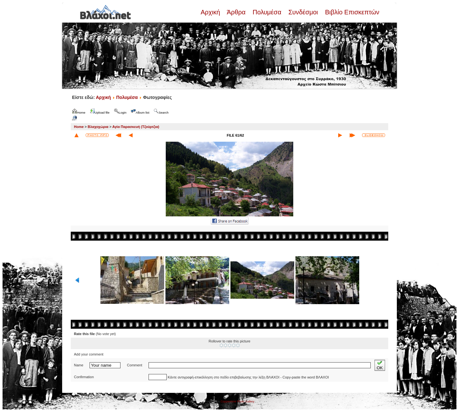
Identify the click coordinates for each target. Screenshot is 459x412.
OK (380, 365)
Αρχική (211, 12)
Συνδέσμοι (303, 12)
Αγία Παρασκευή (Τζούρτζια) (135, 127)
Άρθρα (236, 12)
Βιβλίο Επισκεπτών (351, 12)
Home (79, 127)
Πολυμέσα (267, 12)
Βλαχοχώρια (98, 127)
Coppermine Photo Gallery (237, 401)
